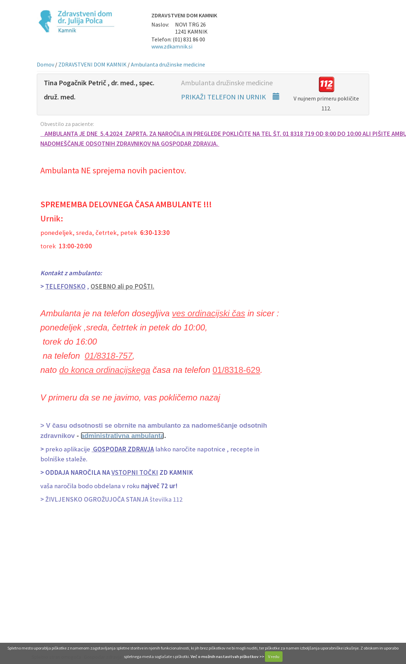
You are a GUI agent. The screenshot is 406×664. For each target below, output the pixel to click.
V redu (273, 656)
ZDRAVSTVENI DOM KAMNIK (92, 64)
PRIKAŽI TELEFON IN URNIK (230, 96)
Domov (45, 64)
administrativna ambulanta (122, 435)
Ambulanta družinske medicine (168, 64)
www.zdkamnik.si (171, 46)
